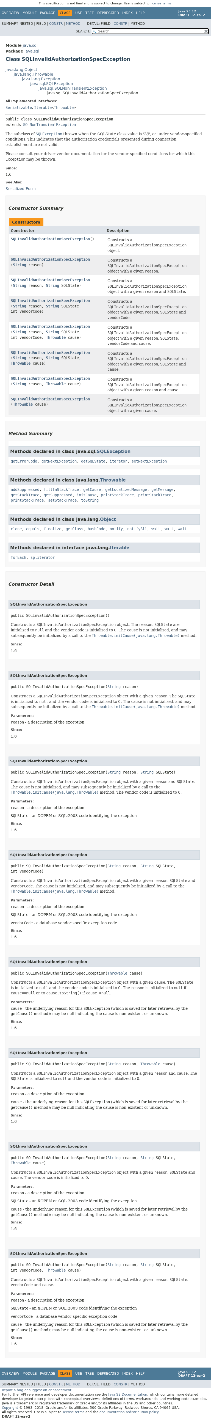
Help (140, 13)
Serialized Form (20, 188)
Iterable (43, 107)
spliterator (42, 557)
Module (30, 13)
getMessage (162, 489)
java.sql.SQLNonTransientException (72, 88)
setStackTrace (62, 500)
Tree (89, 13)
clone (16, 529)
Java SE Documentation (127, 1394)
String (19, 265)
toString (90, 500)
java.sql (30, 45)
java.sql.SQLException (51, 83)
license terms (161, 3)
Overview (10, 13)
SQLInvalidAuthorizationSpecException (50, 239)
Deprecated (108, 13)
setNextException (149, 461)
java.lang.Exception (41, 79)
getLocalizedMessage (126, 489)
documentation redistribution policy (128, 1412)
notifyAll (137, 529)
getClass (74, 529)
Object (108, 519)
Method (73, 24)
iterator (118, 461)
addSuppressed (25, 489)
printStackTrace (117, 495)
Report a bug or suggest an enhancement (36, 1390)
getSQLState (93, 461)
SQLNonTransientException (49, 124)
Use (78, 13)
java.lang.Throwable (33, 74)
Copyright (10, 1408)
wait (155, 529)
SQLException (114, 451)
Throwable (64, 107)
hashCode (96, 529)
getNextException (59, 461)
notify (116, 529)
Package (47, 13)
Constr (56, 24)
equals (32, 529)
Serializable (18, 107)
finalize (52, 529)
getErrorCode (24, 461)
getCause (92, 489)
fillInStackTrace (61, 489)
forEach (18, 557)
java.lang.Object (21, 69)
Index (127, 13)
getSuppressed (58, 495)
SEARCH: (83, 31)
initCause (86, 495)
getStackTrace (25, 495)
